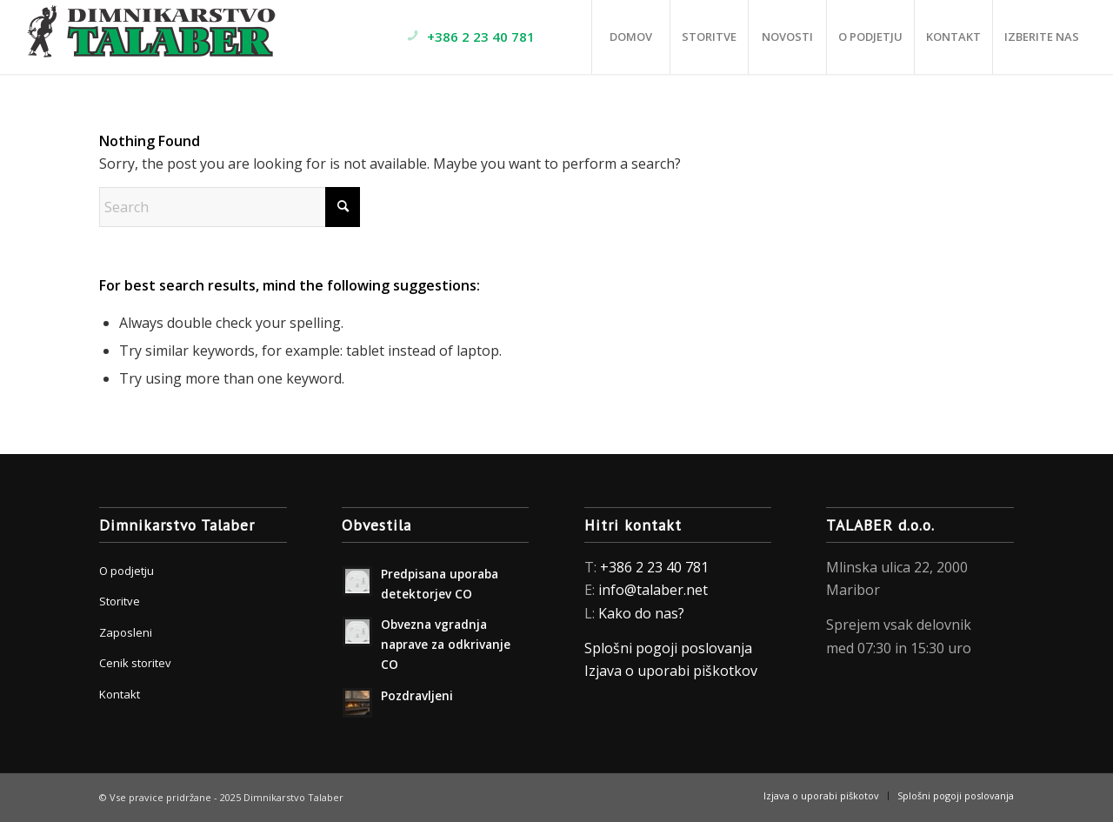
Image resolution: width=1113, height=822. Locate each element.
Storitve (119, 601)
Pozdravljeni (417, 695)
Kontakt (119, 694)
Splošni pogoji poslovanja (668, 648)
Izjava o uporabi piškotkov (672, 670)
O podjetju (126, 570)
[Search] (229, 207)
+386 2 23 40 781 (654, 567)
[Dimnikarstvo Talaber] (153, 37)
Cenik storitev (135, 663)
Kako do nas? (641, 613)
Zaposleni (125, 632)
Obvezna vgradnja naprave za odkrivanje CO (445, 644)
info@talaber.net (653, 589)
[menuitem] (492, 37)
